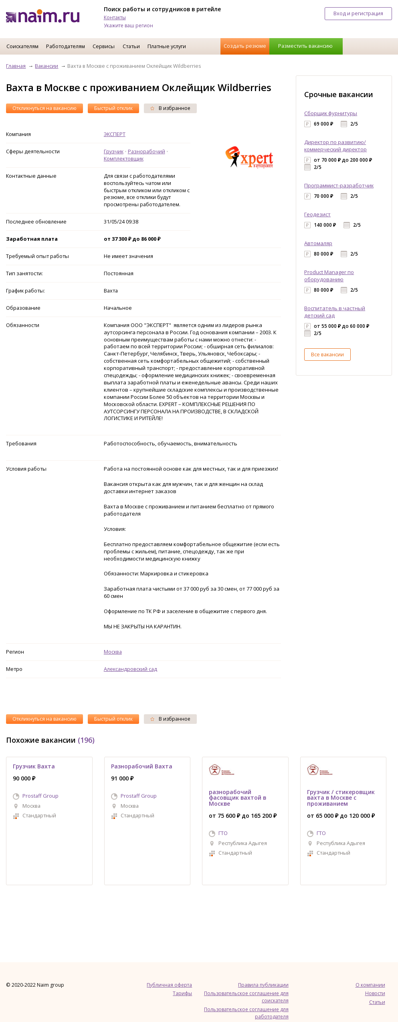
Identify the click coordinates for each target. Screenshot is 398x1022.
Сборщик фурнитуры (330, 113)
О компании (370, 984)
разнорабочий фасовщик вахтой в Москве (237, 797)
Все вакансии (327, 354)
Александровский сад (130, 669)
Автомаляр (318, 243)
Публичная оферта (169, 984)
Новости (375, 993)
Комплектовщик (123, 158)
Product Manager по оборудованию (329, 275)
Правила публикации (263, 984)
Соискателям (22, 46)
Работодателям (65, 46)
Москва (113, 651)
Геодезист (317, 214)
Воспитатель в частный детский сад (334, 312)
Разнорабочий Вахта (141, 766)
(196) (86, 740)
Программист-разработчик (339, 185)
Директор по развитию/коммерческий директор (335, 145)
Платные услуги (166, 46)
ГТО (223, 833)
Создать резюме (245, 45)
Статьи (131, 46)
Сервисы (104, 46)
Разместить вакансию (305, 45)
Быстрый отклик (113, 108)
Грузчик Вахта (34, 766)
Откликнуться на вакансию (44, 108)
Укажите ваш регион (128, 25)
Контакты (115, 17)
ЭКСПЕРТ (114, 134)
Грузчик (113, 151)
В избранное (170, 108)
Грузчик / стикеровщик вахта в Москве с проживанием (341, 797)
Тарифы (182, 993)
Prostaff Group (40, 795)
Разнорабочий (146, 151)
